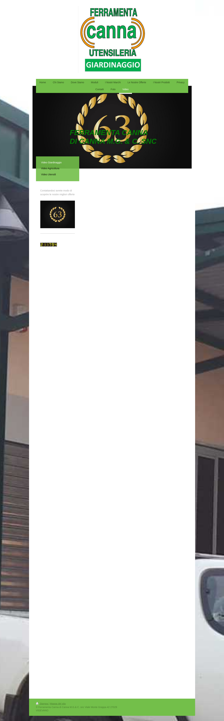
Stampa (42, 703)
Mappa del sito (58, 703)
